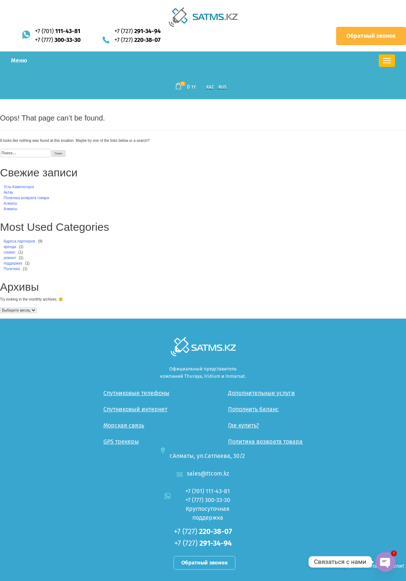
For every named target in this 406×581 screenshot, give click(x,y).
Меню (19, 60)
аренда (10, 247)
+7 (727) (137, 31)
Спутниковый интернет (135, 409)
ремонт (10, 258)
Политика (12, 269)
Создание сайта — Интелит (371, 566)
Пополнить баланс (253, 409)
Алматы (10, 203)
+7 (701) (57, 31)
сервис (9, 252)
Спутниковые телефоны (136, 393)
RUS (222, 87)
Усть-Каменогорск (19, 187)
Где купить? (243, 425)
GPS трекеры (121, 441)
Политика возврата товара (26, 198)
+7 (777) (58, 39)
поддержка (13, 263)
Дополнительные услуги (261, 393)
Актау (8, 192)
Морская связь (123, 425)
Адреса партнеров (19, 241)
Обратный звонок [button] (371, 35)
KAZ (210, 87)
